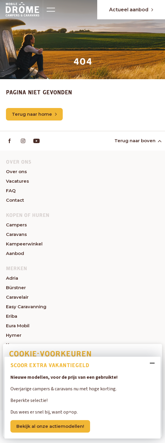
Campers (16, 225)
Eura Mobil (17, 325)
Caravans (16, 234)
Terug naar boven (137, 140)
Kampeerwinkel (24, 244)
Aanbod (15, 253)
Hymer (13, 335)
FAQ (11, 190)
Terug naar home (34, 114)
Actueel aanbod (131, 9)
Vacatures (17, 181)
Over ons (16, 171)
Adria (12, 278)
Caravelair (17, 297)
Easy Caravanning (26, 306)
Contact (15, 200)
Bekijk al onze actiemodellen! (50, 426)
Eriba (11, 316)
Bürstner (16, 287)
